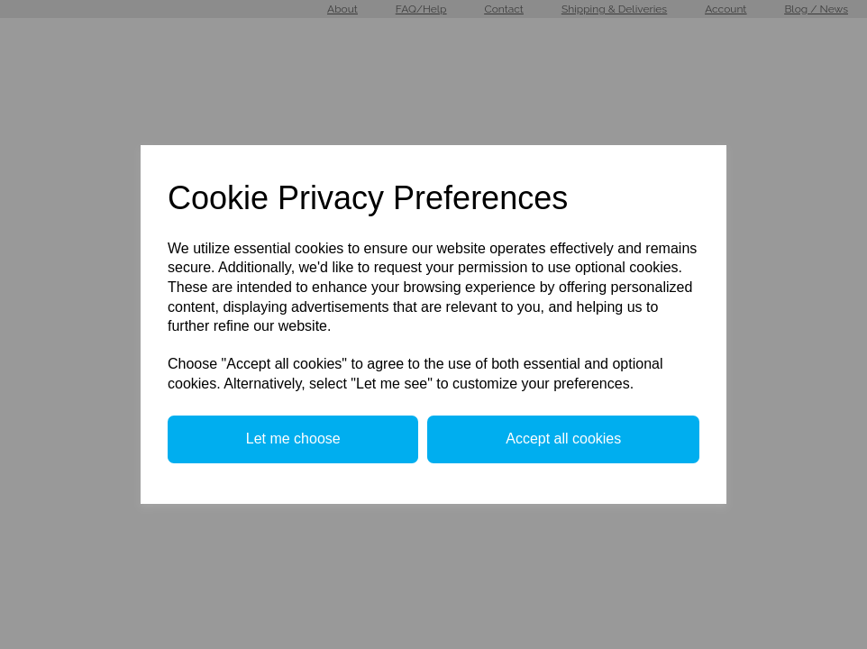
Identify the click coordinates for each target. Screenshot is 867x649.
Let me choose (293, 438)
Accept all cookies (563, 438)
